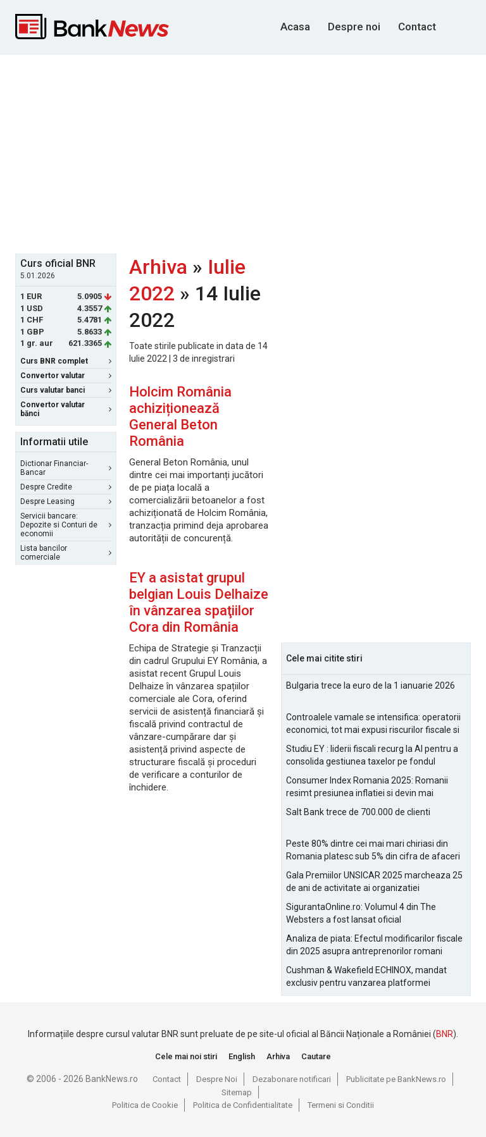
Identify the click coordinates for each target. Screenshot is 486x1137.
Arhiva (158, 267)
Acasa (295, 26)
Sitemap (236, 1092)
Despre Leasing (65, 501)
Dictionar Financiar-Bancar (65, 468)
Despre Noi (216, 1079)
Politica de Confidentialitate (242, 1105)
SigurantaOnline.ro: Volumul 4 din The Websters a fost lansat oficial (361, 913)
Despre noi (354, 26)
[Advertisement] (250, 152)
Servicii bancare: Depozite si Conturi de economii (65, 525)
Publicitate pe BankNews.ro (396, 1079)
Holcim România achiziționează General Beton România (180, 416)
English (241, 1056)
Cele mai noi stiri (186, 1056)
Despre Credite (65, 486)
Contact (417, 26)
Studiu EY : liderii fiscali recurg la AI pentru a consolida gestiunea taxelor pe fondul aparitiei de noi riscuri (372, 756)
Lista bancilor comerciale (65, 553)
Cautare (316, 1056)
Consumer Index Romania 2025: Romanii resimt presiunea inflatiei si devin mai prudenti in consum (367, 787)
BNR (444, 1034)
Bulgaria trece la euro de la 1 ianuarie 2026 (370, 685)
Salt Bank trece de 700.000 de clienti (358, 812)
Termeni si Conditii (341, 1105)
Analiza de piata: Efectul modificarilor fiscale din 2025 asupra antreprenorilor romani (374, 944)
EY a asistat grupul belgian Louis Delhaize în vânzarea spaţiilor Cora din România (198, 602)
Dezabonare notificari (291, 1079)
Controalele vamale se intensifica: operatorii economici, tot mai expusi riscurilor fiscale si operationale (373, 724)
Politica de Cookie (145, 1105)
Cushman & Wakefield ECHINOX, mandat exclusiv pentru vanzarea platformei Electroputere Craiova (366, 977)
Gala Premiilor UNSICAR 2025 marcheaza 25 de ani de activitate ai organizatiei (374, 881)
